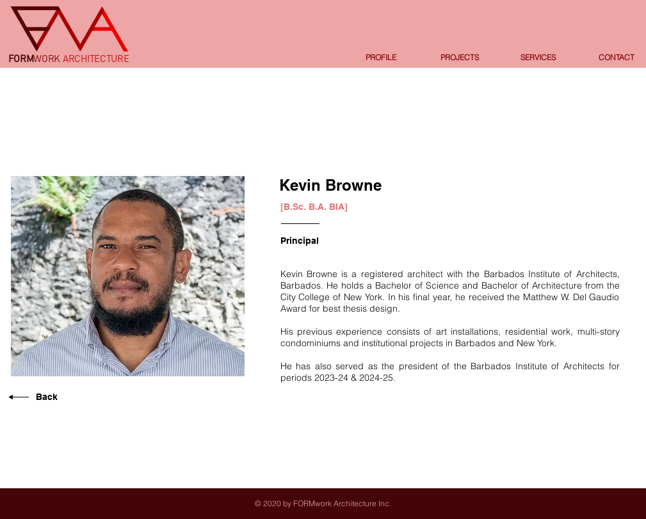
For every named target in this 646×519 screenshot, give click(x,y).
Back (47, 397)
